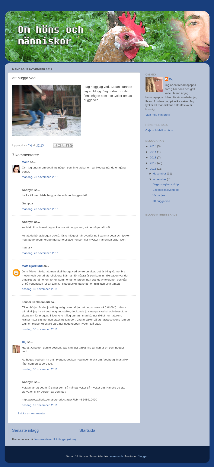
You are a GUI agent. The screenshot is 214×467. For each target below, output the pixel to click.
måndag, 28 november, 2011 (40, 177)
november (160, 179)
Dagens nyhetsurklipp (166, 184)
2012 (153, 163)
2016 (153, 146)
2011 (153, 168)
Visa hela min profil (158, 114)
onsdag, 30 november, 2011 (40, 289)
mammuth (116, 456)
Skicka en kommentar (31, 413)
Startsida (87, 430)
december (160, 173)
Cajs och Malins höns (159, 130)
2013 (153, 157)
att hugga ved (161, 201)
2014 (153, 152)
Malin (25, 162)
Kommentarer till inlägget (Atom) (55, 439)
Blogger (142, 456)
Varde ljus (159, 195)
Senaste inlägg (25, 430)
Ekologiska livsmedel (166, 189)
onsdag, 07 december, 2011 (40, 405)
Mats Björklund (32, 265)
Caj (24, 342)
